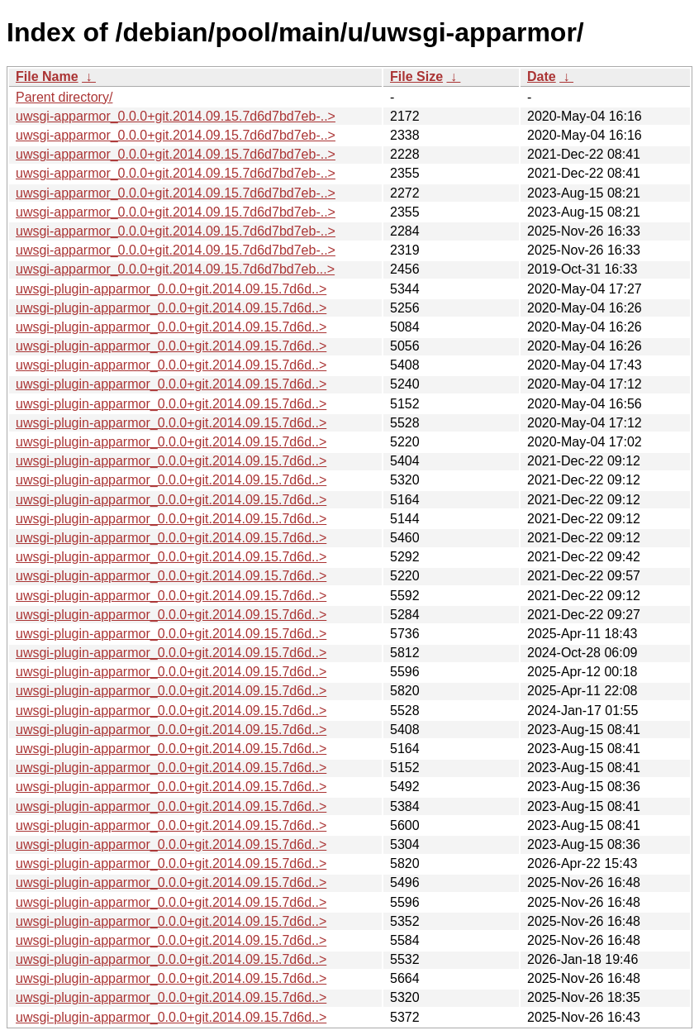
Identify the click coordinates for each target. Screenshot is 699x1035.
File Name (47, 76)
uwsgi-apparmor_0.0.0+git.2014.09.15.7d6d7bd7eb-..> (175, 116)
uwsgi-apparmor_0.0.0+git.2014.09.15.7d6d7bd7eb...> (175, 269)
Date (541, 76)
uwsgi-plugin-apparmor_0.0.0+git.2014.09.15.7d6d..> (171, 289)
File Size (416, 76)
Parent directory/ (64, 97)
